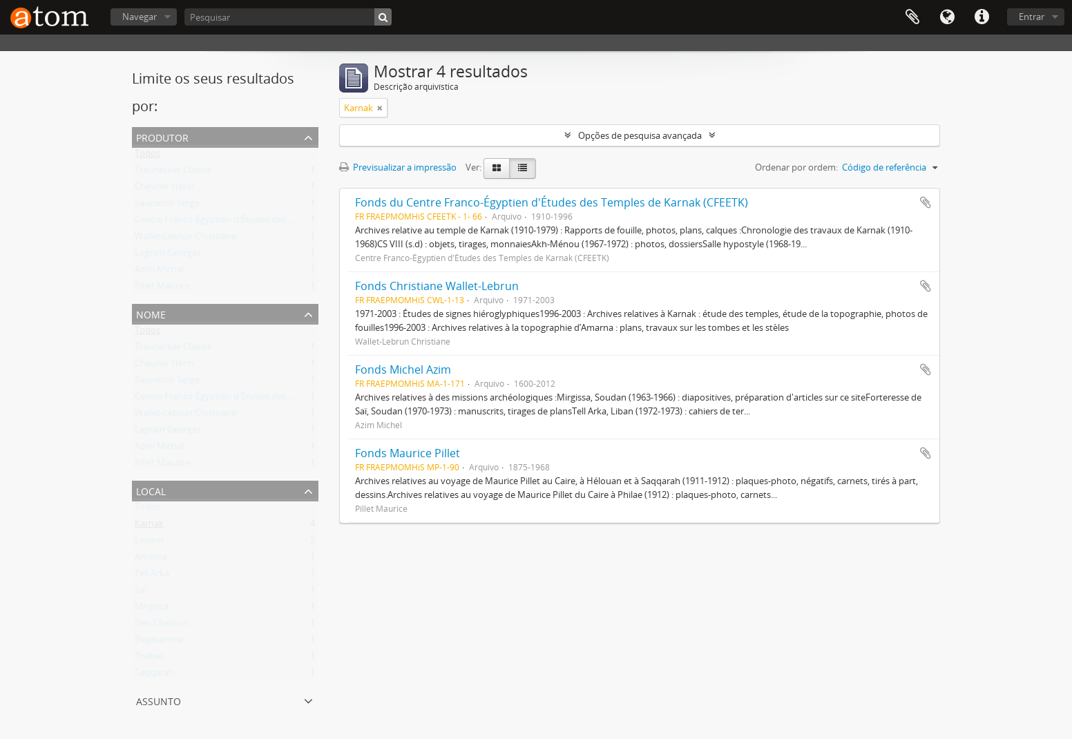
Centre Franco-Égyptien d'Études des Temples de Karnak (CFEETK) (269, 222)
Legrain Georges (168, 255)
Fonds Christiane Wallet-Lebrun (437, 286)
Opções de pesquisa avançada (640, 135)
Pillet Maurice (162, 288)
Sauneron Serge (167, 206)
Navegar (139, 16)
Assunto (158, 700)
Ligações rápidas (981, 17)
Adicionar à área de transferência (925, 202)
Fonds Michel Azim (403, 369)
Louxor (149, 543)
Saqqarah (154, 675)
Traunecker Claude (173, 172)
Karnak (149, 526)
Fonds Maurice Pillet (407, 453)
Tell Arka (152, 576)
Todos (147, 156)
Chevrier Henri (164, 189)
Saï (140, 592)
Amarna (151, 559)
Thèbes (149, 659)
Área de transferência (912, 17)
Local (151, 490)
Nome (151, 313)
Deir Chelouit (161, 626)
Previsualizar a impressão (398, 167)
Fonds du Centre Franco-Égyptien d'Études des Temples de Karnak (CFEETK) (551, 202)
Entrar (1031, 16)
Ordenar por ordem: (796, 167)
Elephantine (159, 642)
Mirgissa (152, 609)
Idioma (947, 17)
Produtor (162, 136)
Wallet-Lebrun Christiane (185, 239)
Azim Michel (159, 272)
